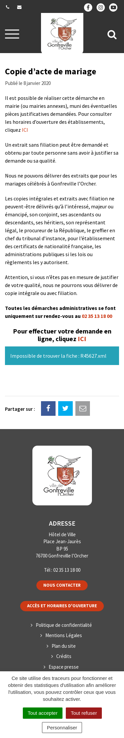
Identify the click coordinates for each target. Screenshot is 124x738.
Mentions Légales (63, 635)
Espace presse (64, 667)
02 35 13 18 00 (97, 316)
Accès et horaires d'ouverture (62, 606)
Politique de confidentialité (64, 625)
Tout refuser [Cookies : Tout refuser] (84, 713)
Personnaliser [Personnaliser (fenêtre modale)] (62, 727)
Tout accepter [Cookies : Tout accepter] (43, 713)
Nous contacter (62, 585)
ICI (25, 129)
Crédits (63, 656)
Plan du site (64, 646)
